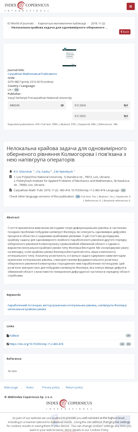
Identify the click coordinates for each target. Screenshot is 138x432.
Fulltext (14, 335)
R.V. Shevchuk (23, 171)
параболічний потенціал (25, 305)
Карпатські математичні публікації (62, 23)
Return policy (74, 387)
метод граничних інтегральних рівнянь (70, 305)
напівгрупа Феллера (112, 305)
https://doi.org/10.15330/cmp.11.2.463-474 (36, 344)
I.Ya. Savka (43, 171)
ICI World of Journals (21, 23)
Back (124, 32)
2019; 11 (98, 23)
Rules (30, 387)
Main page (11, 387)
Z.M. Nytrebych (63, 171)
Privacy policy (51, 387)
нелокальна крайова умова (27, 309)
